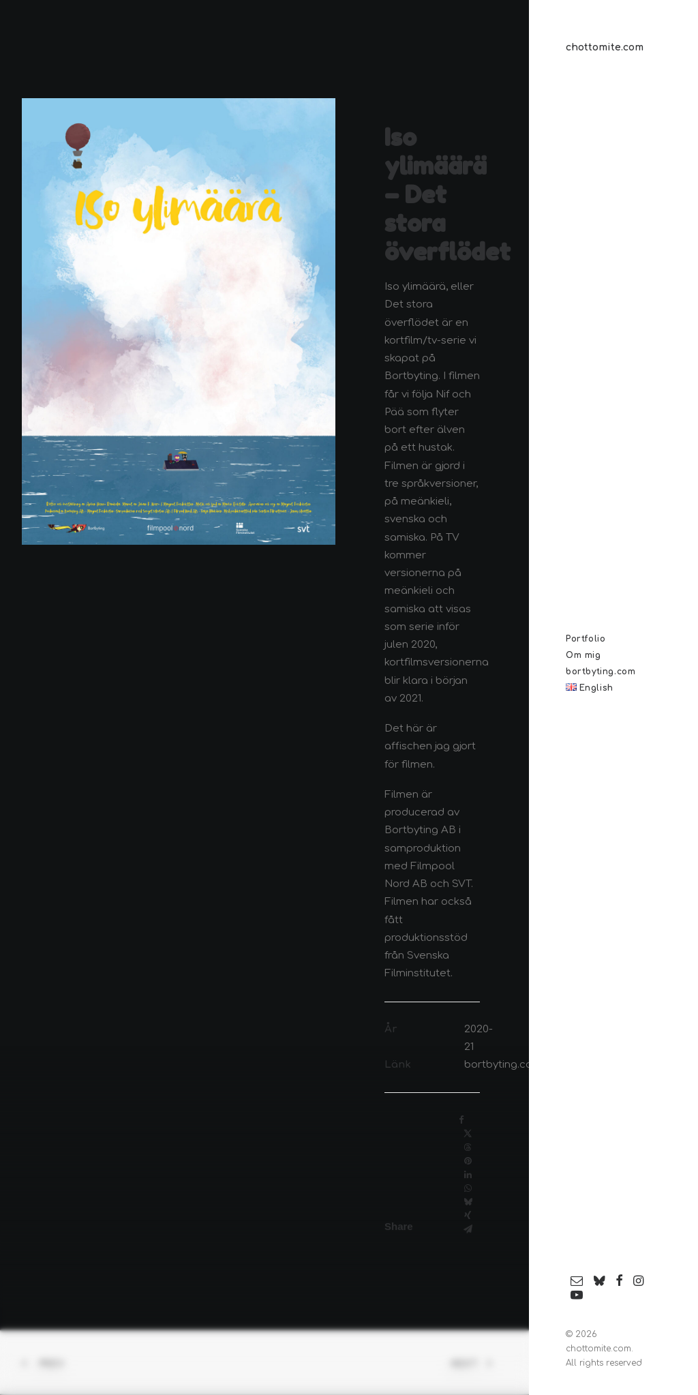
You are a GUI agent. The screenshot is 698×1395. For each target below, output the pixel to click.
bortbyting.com (503, 1064)
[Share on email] (467, 1229)
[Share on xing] (467, 1215)
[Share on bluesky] (467, 1202)
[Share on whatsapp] (467, 1188)
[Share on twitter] (467, 1134)
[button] (577, 1281)
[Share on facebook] (461, 1120)
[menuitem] (577, 1281)
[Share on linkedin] (467, 1175)
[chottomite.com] (615, 47)
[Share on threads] (467, 1147)
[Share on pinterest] (467, 1161)
